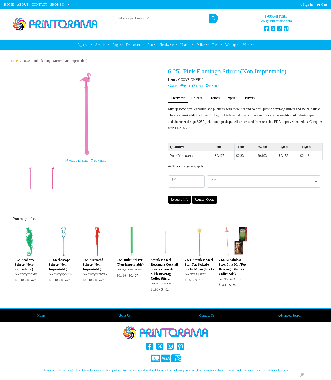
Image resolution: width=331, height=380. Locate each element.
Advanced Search (289, 315)
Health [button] (185, 44)
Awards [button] (100, 44)
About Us (124, 315)
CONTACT (39, 4)
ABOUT (22, 4)
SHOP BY (57, 4)
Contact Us (206, 315)
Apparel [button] (82, 44)
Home (41, 315)
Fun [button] (150, 44)
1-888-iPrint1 (276, 16)
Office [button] (200, 44)
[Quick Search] (161, 18)
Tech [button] (215, 44)
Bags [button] (115, 44)
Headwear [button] (167, 44)
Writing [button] (230, 44)
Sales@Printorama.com (276, 21)
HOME (9, 4)
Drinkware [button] (133, 44)
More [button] (246, 44)
